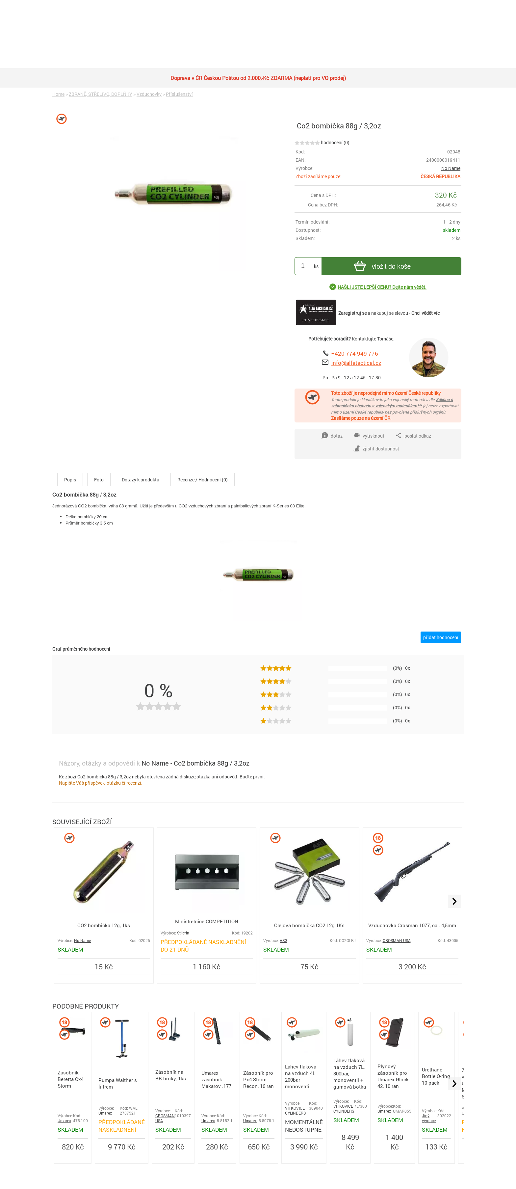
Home (58, 94)
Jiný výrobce (429, 1118)
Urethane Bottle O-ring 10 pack (436, 1076)
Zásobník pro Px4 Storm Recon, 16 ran (258, 1079)
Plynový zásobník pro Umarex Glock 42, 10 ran (393, 1076)
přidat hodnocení (440, 637)
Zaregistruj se (352, 313)
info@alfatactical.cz (356, 362)
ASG (283, 940)
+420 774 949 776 (354, 353)
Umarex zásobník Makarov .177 (216, 1079)
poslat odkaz (413, 435)
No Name (450, 168)
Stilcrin (183, 933)
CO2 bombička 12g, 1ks (103, 925)
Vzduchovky (149, 94)
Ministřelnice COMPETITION (206, 921)
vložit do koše (381, 267)
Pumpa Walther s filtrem (117, 1083)
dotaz (332, 435)
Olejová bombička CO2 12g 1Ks (309, 925)
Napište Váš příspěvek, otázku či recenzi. (100, 783)
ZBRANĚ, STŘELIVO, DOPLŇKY (100, 94)
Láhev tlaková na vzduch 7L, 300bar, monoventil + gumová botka (349, 1073)
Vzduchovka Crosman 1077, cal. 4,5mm (412, 925)
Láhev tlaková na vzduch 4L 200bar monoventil (300, 1076)
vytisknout (368, 435)
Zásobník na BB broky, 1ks (170, 1075)
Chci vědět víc (425, 313)
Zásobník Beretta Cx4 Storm (71, 1079)
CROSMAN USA (397, 940)
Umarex (64, 1120)
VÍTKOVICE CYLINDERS (295, 1111)
